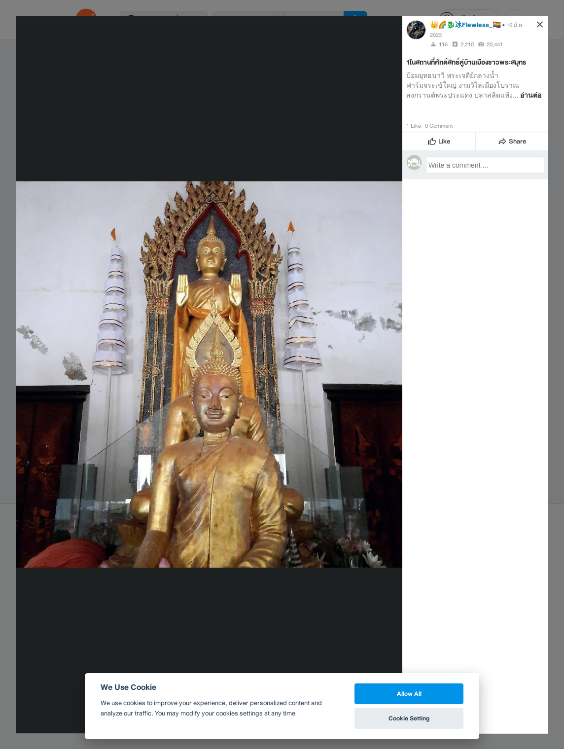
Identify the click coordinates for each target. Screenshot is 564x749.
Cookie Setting (408, 718)
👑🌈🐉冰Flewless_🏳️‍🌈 (465, 24)
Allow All (409, 693)
